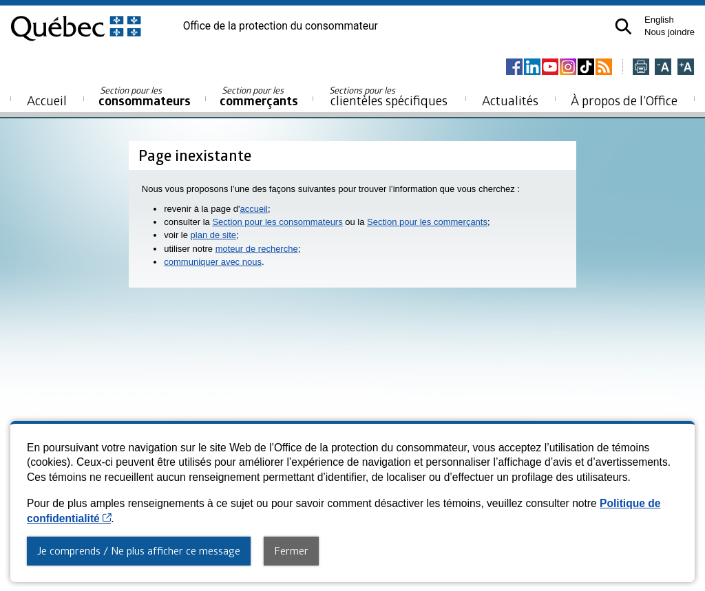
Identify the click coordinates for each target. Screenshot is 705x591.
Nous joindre (669, 32)
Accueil (47, 100)
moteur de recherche (256, 249)
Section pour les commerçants (427, 222)
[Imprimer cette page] (641, 67)
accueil (253, 209)
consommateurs (144, 96)
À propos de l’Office (624, 100)
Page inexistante (194, 155)
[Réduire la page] (663, 67)
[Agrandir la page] (685, 67)
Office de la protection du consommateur (280, 26)
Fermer (291, 550)
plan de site (214, 235)
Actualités (510, 100)
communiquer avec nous (213, 262)
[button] (623, 26)
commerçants (259, 96)
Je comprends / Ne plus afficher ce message (138, 550)
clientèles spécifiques (388, 96)
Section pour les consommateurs (277, 222)
